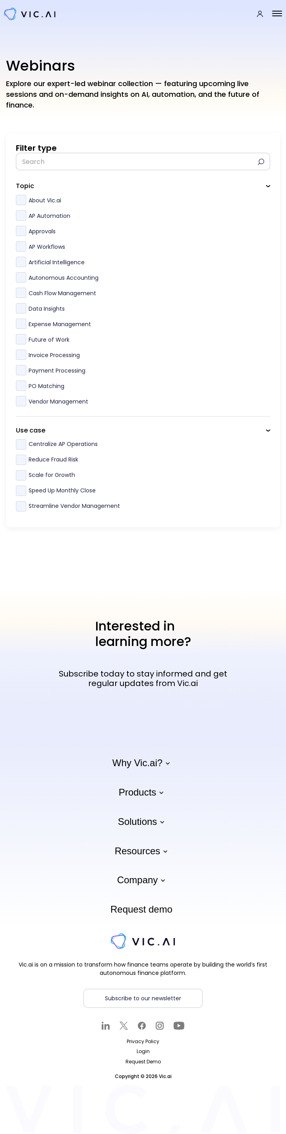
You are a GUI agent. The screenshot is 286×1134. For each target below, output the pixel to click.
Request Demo (143, 1061)
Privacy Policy (143, 1041)
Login (143, 1051)
